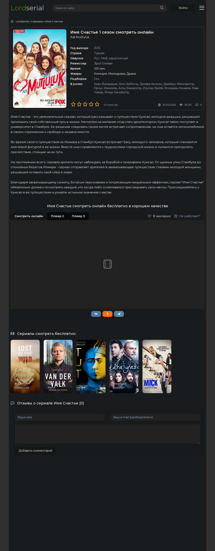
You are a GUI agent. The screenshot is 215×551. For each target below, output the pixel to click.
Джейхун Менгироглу (178, 84)
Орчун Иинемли (105, 88)
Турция (99, 53)
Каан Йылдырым (105, 84)
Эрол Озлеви (103, 63)
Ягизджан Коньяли (177, 88)
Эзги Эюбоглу (128, 84)
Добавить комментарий (35, 450)
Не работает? (187, 216)
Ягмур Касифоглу (117, 92)
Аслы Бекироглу (129, 88)
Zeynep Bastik (153, 88)
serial (27, 8)
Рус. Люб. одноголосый (111, 58)
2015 (97, 48)
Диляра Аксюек (151, 84)
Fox (96, 79)
